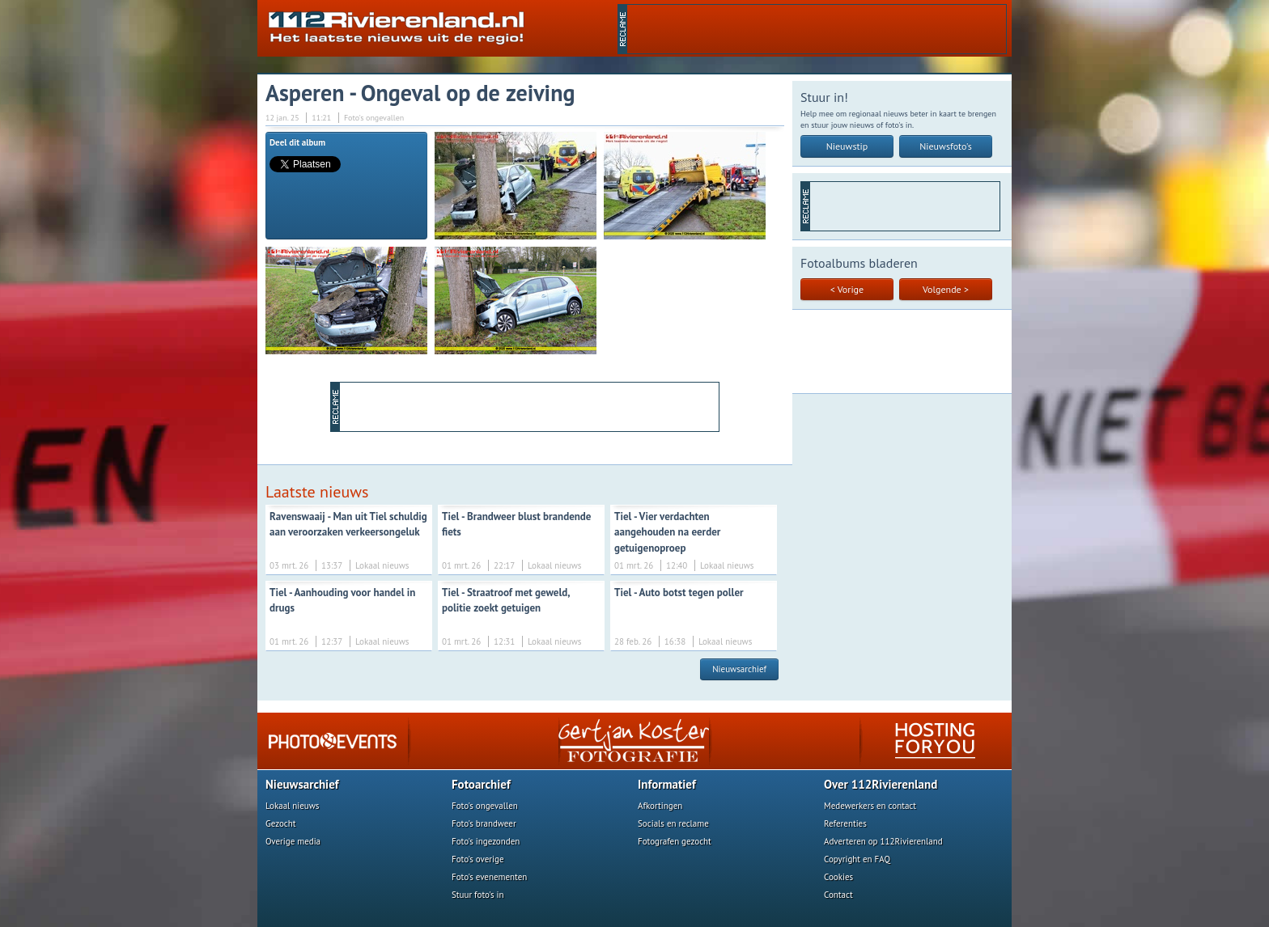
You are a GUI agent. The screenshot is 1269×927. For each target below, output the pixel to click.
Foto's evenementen (489, 877)
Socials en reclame (673, 823)
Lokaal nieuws (292, 805)
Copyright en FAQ (857, 859)
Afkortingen (660, 805)
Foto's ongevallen (485, 805)
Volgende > (946, 289)
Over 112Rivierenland (880, 784)
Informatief (667, 784)
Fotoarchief (481, 784)
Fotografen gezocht (674, 841)
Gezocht (280, 823)
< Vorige (847, 289)
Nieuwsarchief (739, 669)
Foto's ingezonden (486, 841)
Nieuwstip (847, 146)
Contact (838, 894)
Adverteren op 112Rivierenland (883, 841)
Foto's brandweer (484, 823)
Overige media (292, 841)
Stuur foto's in (478, 894)
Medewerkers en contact (870, 805)
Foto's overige (478, 859)
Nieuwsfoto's (945, 146)
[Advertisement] (816, 29)
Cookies (838, 877)
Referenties (845, 823)
